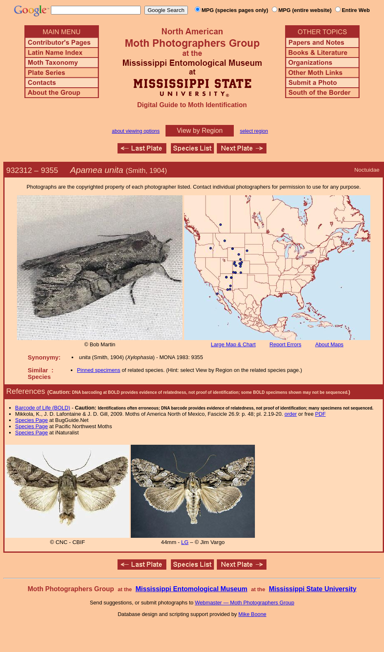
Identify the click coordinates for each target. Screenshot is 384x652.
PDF (320, 414)
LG (185, 542)
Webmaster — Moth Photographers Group (244, 602)
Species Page (31, 420)
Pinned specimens (98, 370)
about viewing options (135, 131)
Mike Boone (252, 614)
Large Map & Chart (233, 344)
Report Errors (285, 344)
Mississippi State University (313, 588)
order (290, 414)
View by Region (200, 130)
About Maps (329, 344)
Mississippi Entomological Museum (191, 588)
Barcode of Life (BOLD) (42, 408)
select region (254, 131)
